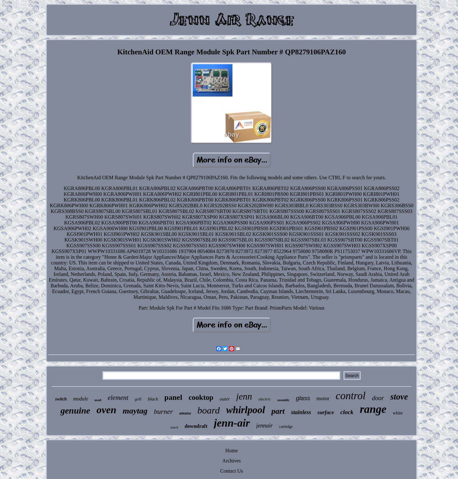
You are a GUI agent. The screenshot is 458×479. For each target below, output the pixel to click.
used (97, 400)
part (278, 411)
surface (325, 412)
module (80, 398)
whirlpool (245, 409)
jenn (244, 396)
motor (323, 398)
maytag (135, 410)
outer (225, 398)
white (398, 413)
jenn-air (232, 423)
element (118, 397)
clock (346, 412)
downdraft (195, 426)
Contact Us (231, 471)
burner (163, 411)
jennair (264, 425)
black (153, 398)
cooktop (201, 397)
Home (231, 450)
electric (264, 399)
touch (174, 427)
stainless (301, 412)
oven (106, 409)
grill (138, 399)
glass (303, 398)
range (373, 409)
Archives (231, 460)
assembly (283, 400)
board (208, 410)
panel (173, 397)
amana (185, 413)
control (350, 395)
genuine (75, 410)
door (378, 397)
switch (61, 399)
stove (399, 396)
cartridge (286, 426)
